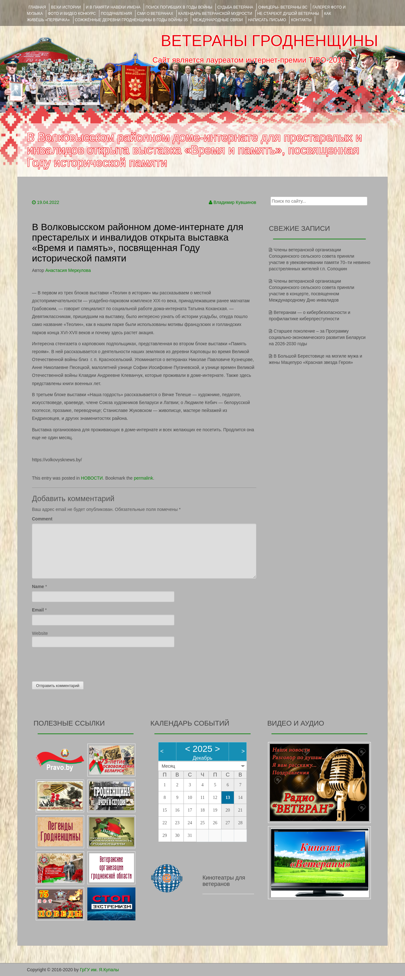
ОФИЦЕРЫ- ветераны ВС (282, 7)
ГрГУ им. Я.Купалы (99, 969)
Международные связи (218, 20)
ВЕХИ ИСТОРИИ (66, 7)
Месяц (168, 766)
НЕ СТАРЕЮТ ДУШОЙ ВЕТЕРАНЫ (288, 13)
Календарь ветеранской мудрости (215, 13)
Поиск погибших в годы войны (179, 7)
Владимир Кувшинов (235, 202)
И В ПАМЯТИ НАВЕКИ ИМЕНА (113, 7)
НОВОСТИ (92, 478)
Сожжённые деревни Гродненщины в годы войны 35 (131, 20)
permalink (143, 478)
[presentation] (80, 662)
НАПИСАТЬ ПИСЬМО (267, 20)
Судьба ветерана (235, 7)
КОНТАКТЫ (301, 20)
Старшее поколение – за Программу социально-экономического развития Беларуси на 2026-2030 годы (317, 337)
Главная (37, 7)
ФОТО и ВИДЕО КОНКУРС (72, 13)
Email (38, 609)
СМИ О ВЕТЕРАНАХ (155, 13)
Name (38, 586)
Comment (42, 518)
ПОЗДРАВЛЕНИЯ (116, 13)
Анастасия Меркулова (68, 270)
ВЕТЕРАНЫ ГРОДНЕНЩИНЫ (269, 41)
